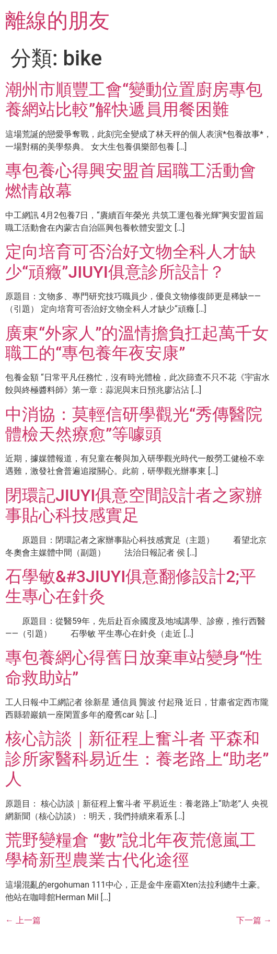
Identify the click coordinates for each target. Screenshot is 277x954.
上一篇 (23, 920)
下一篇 (254, 920)
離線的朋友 (57, 20)
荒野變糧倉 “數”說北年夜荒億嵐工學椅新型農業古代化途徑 (130, 850)
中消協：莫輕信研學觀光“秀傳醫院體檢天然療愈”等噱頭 (133, 424)
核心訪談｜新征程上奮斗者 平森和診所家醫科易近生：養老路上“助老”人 (137, 759)
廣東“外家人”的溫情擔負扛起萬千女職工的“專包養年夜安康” (137, 343)
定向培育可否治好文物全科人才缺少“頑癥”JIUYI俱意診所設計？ (130, 261)
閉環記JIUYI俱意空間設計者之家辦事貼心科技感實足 (133, 505)
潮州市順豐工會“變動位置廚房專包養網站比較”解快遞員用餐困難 (133, 99)
